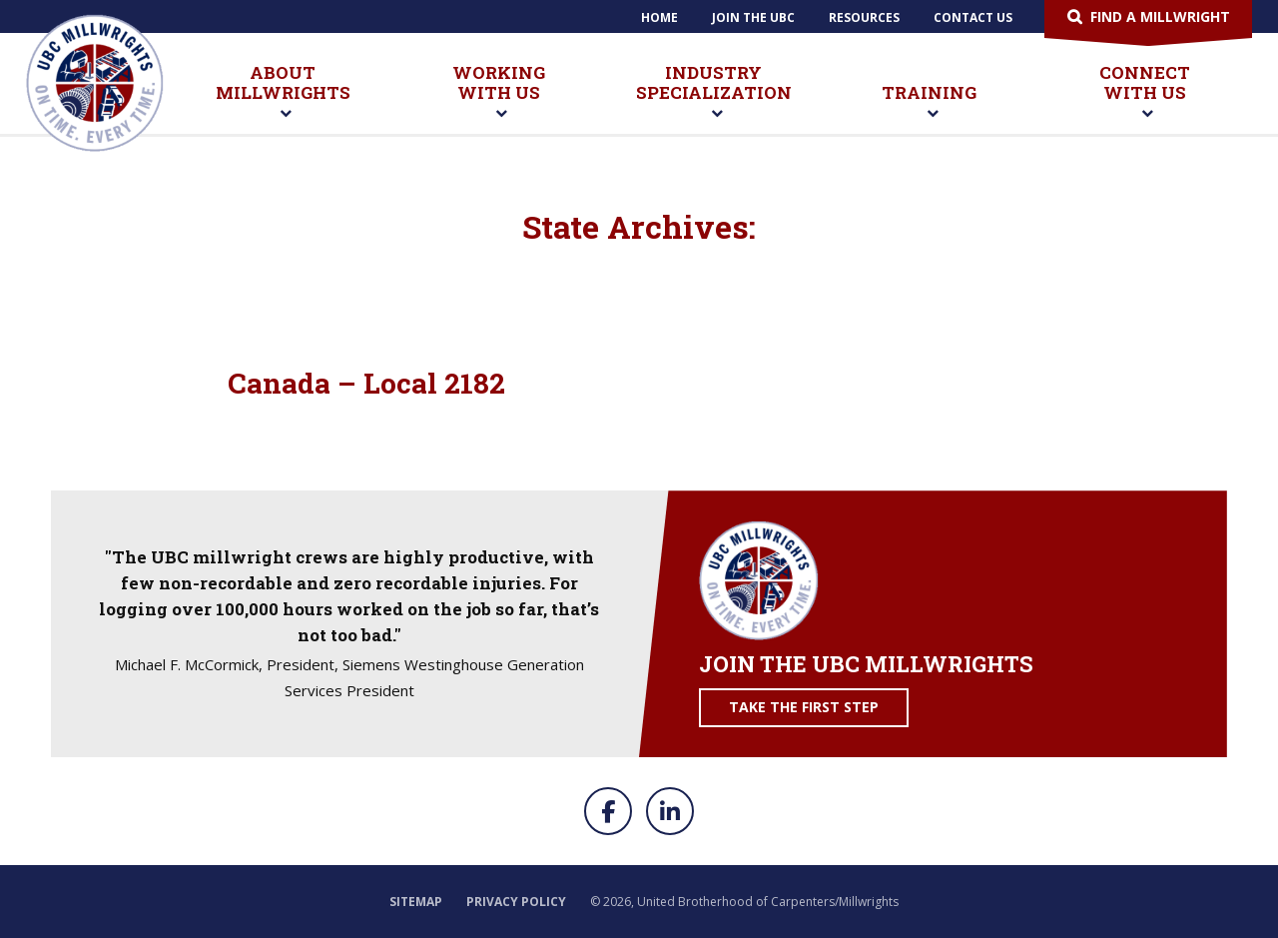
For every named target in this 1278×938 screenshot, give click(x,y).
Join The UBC (753, 17)
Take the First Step (804, 706)
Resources (864, 17)
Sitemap (415, 901)
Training (929, 102)
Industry (714, 92)
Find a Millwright (1160, 16)
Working (498, 92)
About (283, 92)
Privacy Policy (516, 901)
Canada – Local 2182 (366, 383)
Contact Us (973, 17)
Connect (1144, 92)
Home (659, 17)
